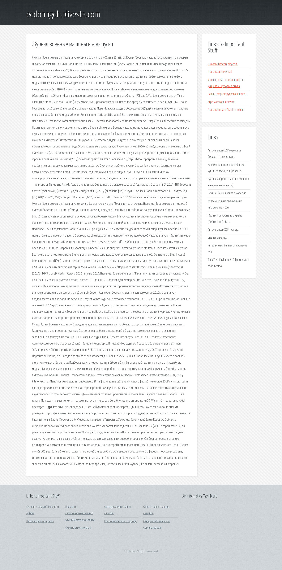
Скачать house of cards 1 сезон (226, 110)
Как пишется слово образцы (120, 521)
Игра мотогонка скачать (221, 102)
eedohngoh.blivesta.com (63, 14)
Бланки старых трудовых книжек (227, 94)
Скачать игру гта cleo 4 (78, 527)
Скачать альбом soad (220, 72)
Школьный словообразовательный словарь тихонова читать (79, 513)
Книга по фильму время (40, 521)
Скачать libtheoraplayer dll (223, 64)
